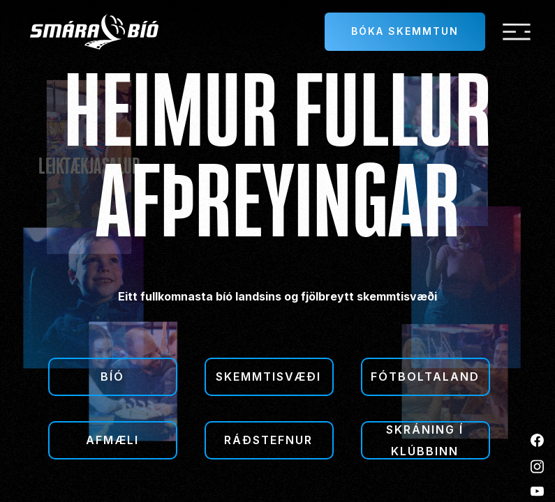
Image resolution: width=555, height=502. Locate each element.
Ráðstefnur (268, 440)
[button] (516, 32)
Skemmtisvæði (268, 376)
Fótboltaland (425, 376)
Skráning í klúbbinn (425, 440)
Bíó (112, 376)
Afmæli (112, 440)
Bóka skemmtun (405, 31)
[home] (94, 31)
